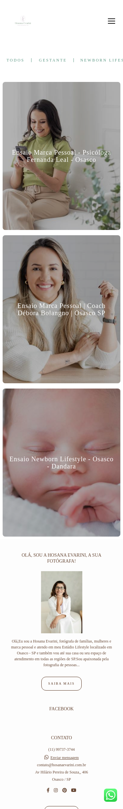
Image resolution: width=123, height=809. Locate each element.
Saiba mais (61, 649)
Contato (61, 778)
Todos (16, 60)
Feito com (61, 803)
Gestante (53, 60)
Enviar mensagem (65, 723)
